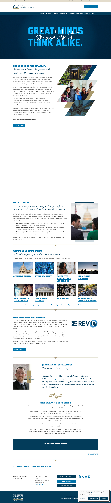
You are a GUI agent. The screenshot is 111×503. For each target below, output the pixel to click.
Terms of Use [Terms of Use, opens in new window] (76, 498)
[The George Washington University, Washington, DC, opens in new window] (18, 497)
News (86, 13)
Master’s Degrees (56, 305)
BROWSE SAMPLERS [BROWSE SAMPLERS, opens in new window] (19, 349)
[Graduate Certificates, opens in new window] (66, 485)
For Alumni (33, 0)
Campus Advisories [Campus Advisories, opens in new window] (70, 496)
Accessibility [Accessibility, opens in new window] (69, 498)
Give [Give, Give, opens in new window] (96, 0)
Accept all (104, 498)
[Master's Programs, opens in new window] (66, 481)
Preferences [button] (82, 498)
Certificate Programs (79, 305)
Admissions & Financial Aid (60, 13)
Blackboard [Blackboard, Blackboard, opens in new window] (91, 0)
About (42, 13)
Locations (76, 0)
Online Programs (83, 0)
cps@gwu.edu (39, 484)
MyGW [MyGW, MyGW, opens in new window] (71, 0)
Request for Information (91, 6)
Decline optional (94, 498)
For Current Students (18, 0)
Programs (48, 13)
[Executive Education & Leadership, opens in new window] (64, 279)
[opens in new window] (80, 477)
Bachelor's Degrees (67, 305)
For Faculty (26, 0)
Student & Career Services (76, 13)
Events (92, 13)
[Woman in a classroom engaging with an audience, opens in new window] (66, 268)
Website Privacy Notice (96, 492)
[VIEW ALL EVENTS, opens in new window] (92, 454)
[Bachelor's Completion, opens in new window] (66, 476)
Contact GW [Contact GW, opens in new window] (64, 498)
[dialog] (94, 495)
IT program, (51, 379)
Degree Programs (37, 305)
